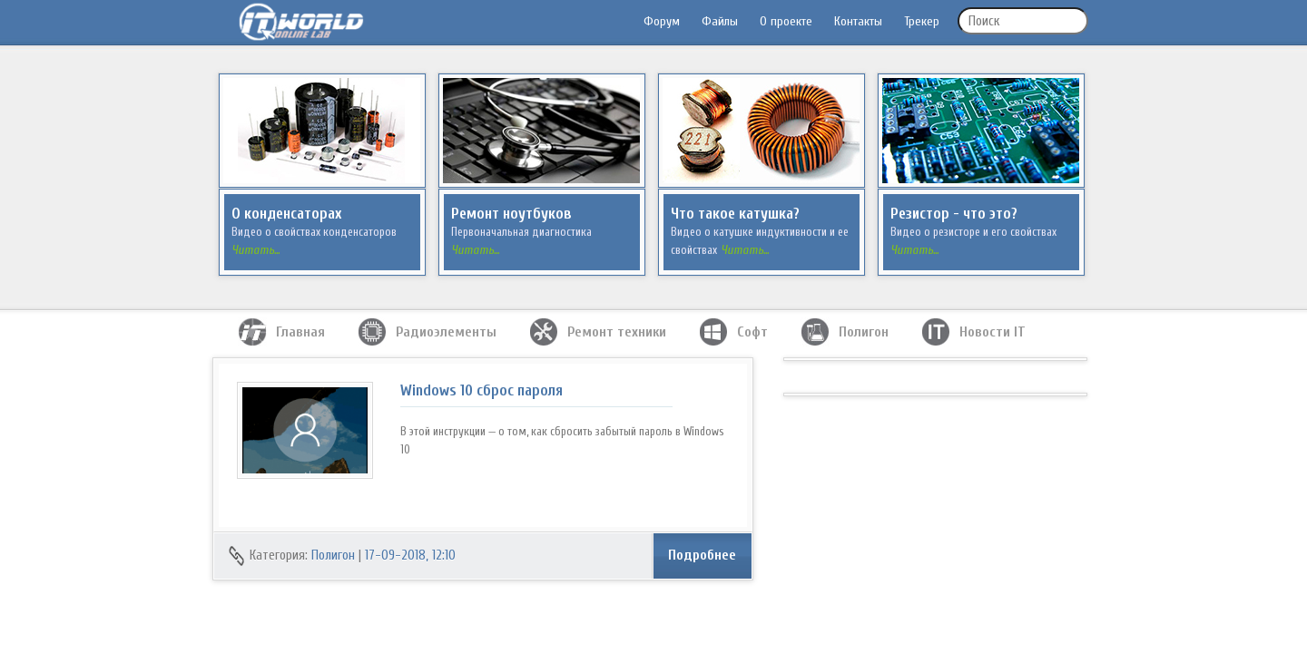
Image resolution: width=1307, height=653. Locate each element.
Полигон (333, 555)
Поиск (983, 21)
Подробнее (702, 555)
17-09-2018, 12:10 (410, 555)
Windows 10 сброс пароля (481, 390)
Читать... (255, 250)
